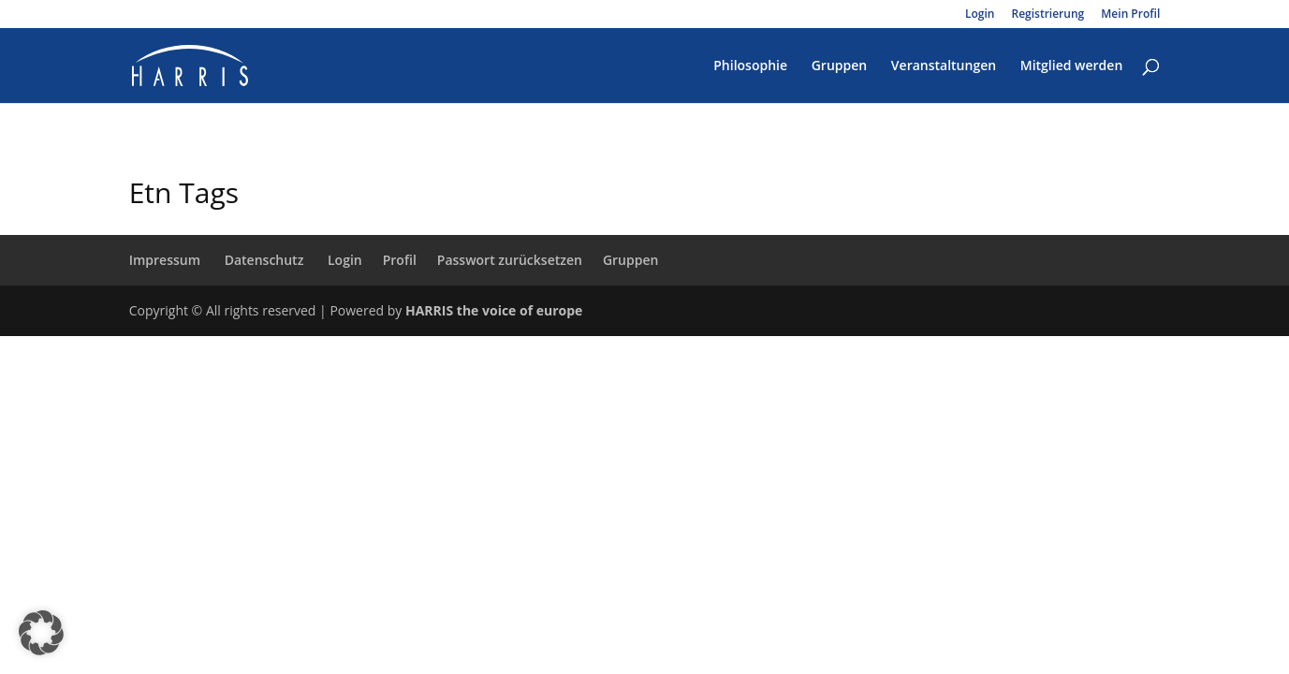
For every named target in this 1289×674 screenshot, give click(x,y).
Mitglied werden (1071, 66)
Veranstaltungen (943, 66)
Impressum (164, 260)
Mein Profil (1130, 15)
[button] (41, 633)
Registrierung (1048, 15)
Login (979, 15)
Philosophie (750, 66)
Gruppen (840, 66)
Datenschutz (264, 260)
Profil (400, 260)
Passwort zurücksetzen (509, 260)
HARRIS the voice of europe (493, 310)
